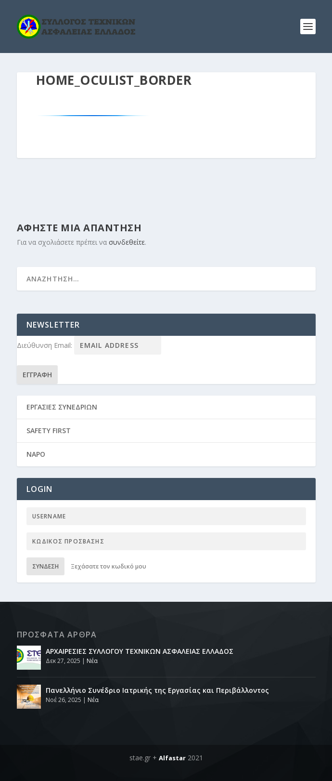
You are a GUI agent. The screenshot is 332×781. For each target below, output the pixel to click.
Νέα (92, 661)
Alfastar (172, 758)
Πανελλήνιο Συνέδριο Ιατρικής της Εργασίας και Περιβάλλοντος (157, 690)
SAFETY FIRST (48, 430)
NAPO (35, 454)
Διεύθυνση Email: (45, 345)
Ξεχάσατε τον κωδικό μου (108, 566)
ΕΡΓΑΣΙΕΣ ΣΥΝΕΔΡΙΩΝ (61, 406)
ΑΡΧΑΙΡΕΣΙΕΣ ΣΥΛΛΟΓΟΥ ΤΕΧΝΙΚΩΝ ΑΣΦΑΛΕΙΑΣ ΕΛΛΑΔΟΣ (139, 651)
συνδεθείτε (127, 242)
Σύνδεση (45, 566)
